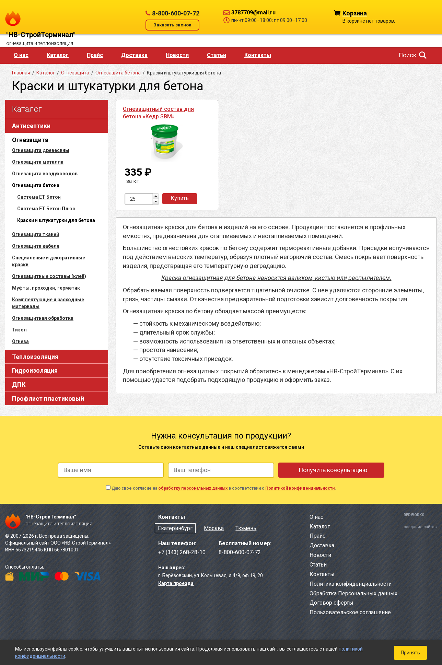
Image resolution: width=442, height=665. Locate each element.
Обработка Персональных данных (353, 593)
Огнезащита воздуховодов (45, 173)
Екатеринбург (175, 528)
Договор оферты (331, 602)
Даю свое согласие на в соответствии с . (224, 488)
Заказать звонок (172, 24)
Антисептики (31, 125)
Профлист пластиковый (48, 398)
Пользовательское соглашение (350, 612)
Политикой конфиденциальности (300, 488)
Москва (214, 528)
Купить (180, 198)
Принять (410, 652)
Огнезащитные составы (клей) (49, 276)
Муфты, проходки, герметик (46, 288)
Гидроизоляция (35, 370)
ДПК (18, 384)
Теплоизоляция (35, 356)
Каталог (58, 55)
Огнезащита (30, 139)
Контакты (257, 55)
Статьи (216, 55)
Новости (177, 55)
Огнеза (20, 341)
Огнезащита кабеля (35, 246)
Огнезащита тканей (35, 234)
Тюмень (245, 528)
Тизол (19, 329)
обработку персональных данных (193, 488)
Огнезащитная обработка (42, 318)
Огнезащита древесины (40, 150)
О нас (21, 55)
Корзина (354, 13)
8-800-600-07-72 (175, 13)
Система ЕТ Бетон (39, 197)
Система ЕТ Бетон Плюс (46, 208)
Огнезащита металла (37, 162)
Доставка (134, 55)
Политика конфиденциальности (351, 584)
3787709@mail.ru (253, 12)
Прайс (95, 55)
